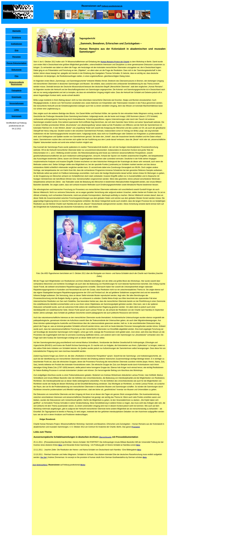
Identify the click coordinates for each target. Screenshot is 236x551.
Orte (16, 50)
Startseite (16, 31)
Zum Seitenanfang (40, 465)
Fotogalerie (16, 90)
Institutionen (16, 44)
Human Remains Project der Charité (115, 62)
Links (16, 110)
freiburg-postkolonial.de (111, 6)
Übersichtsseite (105, 437)
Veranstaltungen (16, 103)
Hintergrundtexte (16, 82)
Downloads (16, 97)
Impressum (16, 116)
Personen (16, 57)
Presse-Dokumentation (16, 63)
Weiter (82, 465)
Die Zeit (43, 457)
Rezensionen (16, 84)
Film (16, 76)
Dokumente (16, 70)
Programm (135, 427)
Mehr (60, 445)
